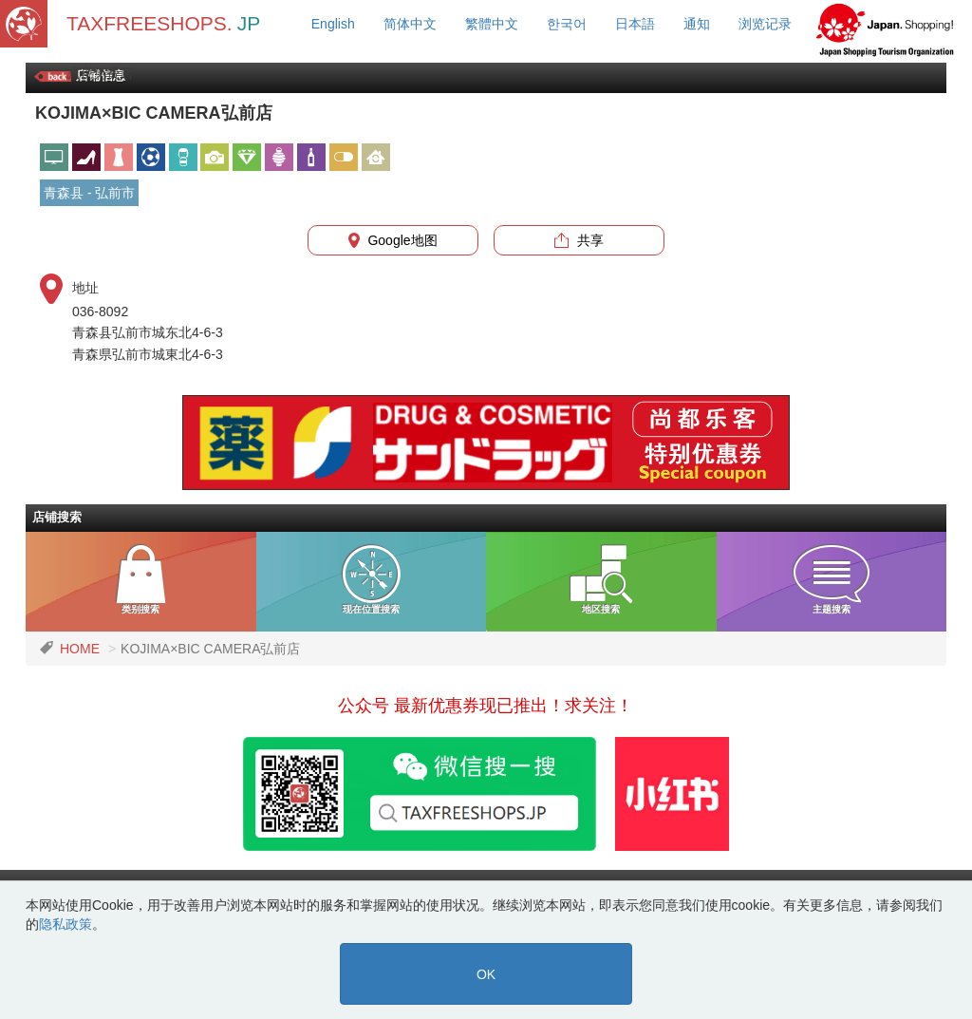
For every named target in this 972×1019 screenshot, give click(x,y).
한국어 (567, 23)
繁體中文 (491, 23)
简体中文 (410, 23)
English (333, 23)
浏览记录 (765, 23)
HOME (80, 648)
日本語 (635, 23)
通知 (696, 23)
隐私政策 (65, 924)
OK (486, 974)
